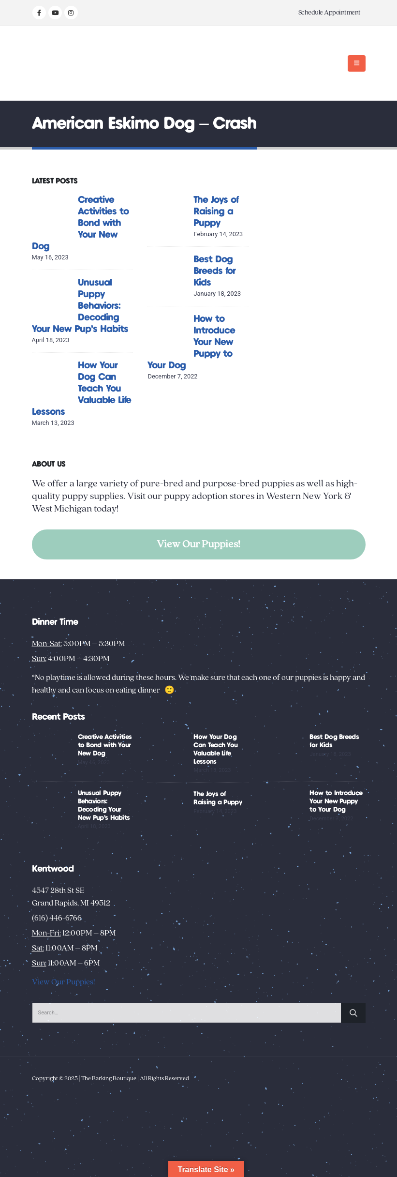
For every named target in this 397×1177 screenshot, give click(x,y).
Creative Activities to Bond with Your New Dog (80, 223)
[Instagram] (71, 12)
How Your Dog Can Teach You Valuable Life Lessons (81, 389)
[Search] (353, 1013)
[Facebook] (39, 12)
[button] (357, 63)
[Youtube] (55, 12)
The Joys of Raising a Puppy (215, 212)
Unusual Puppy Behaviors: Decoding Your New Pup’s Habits (80, 306)
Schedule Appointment (329, 12)
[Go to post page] (52, 214)
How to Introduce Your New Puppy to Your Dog (335, 801)
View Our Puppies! (198, 544)
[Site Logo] (62, 63)
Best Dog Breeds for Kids (214, 271)
